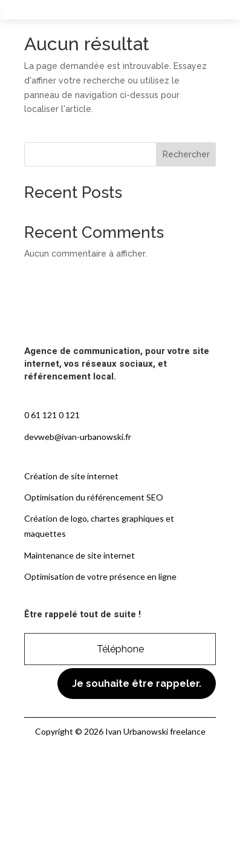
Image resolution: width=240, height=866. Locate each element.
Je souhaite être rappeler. (136, 683)
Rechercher (186, 154)
